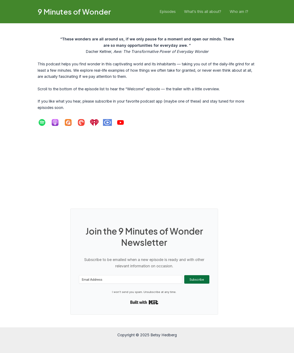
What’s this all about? (203, 11)
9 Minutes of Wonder (74, 11)
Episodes (170, 11)
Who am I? (239, 11)
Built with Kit (144, 302)
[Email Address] (130, 279)
